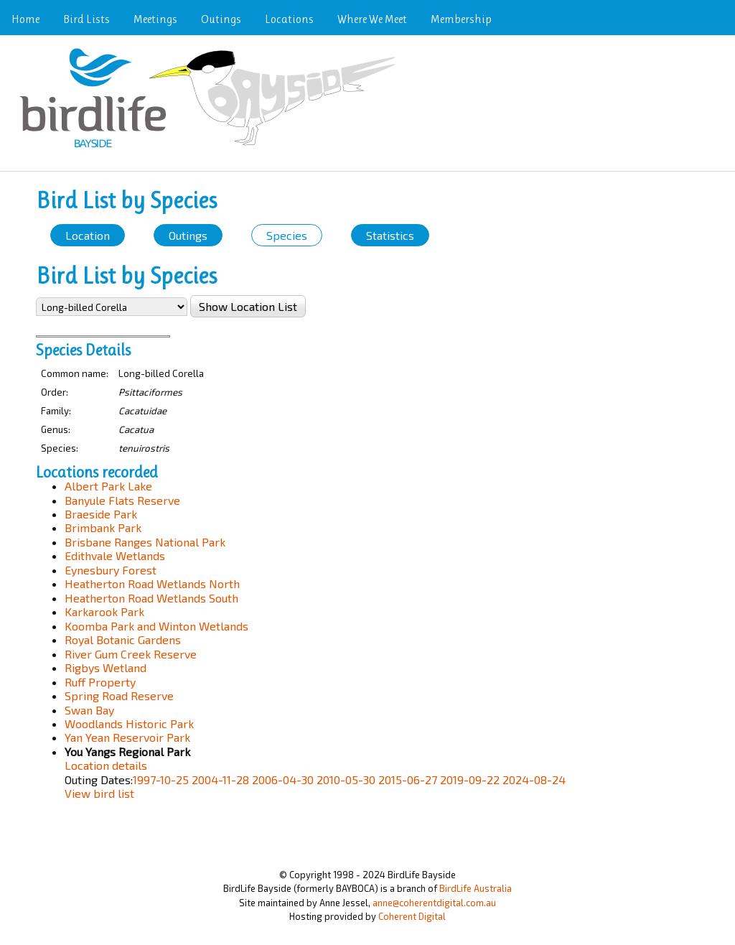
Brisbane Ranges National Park (145, 542)
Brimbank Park (103, 527)
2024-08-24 (534, 779)
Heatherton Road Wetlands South (151, 598)
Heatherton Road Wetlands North (152, 583)
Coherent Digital (412, 916)
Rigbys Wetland (105, 667)
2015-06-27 (407, 779)
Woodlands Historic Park (129, 723)
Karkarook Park (104, 611)
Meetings (155, 19)
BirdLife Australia (475, 888)
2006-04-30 (283, 779)
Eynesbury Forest (110, 570)
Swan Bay (89, 710)
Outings (221, 19)
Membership (461, 19)
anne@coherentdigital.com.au (434, 902)
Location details (106, 765)
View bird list (99, 793)
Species (286, 235)
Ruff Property (100, 682)
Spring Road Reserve (119, 695)
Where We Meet (372, 19)
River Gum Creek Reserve (131, 654)
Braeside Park (101, 514)
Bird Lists (86, 19)
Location (87, 235)
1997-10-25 (161, 779)
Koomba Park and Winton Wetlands (156, 626)
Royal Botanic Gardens (123, 639)
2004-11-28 (220, 779)
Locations (289, 19)
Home (25, 19)
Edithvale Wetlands (115, 555)
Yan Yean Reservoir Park (127, 737)
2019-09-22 (470, 779)
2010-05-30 (346, 779)
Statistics (390, 235)
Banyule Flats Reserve (122, 500)
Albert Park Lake (108, 486)
